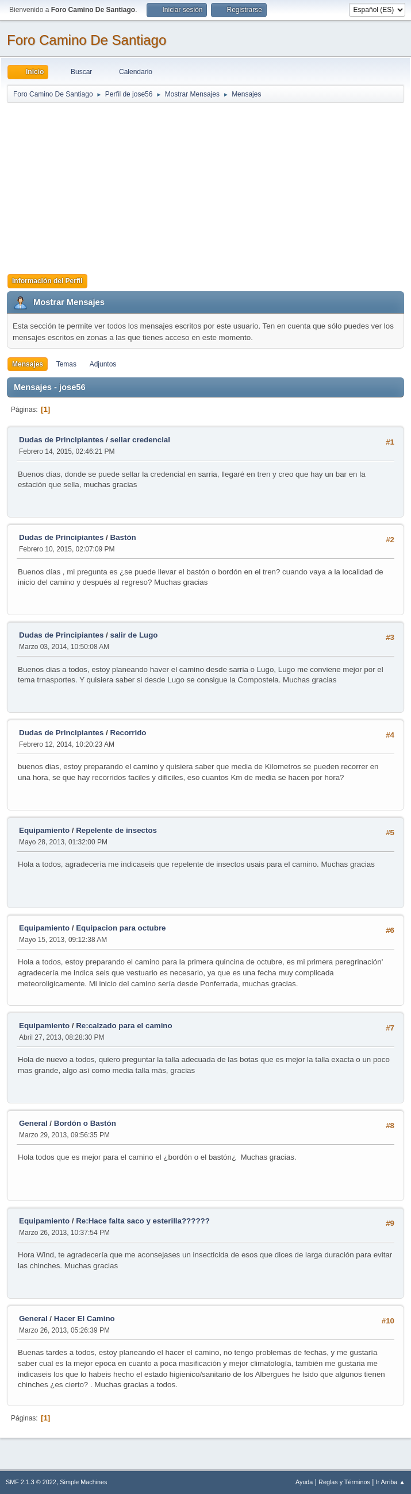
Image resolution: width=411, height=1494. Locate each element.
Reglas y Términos (344, 1481)
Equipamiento (44, 830)
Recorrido (128, 732)
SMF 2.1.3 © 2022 (31, 1481)
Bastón (123, 537)
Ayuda (304, 1481)
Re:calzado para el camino (124, 1025)
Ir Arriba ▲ (390, 1481)
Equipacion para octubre (121, 928)
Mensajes (27, 364)
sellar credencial (140, 439)
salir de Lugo (134, 635)
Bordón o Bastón (85, 1123)
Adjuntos (103, 364)
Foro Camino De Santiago (86, 40)
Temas (66, 364)
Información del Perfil (47, 281)
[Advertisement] (205, 184)
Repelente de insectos (116, 830)
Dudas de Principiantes (61, 439)
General (33, 1123)
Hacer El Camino (84, 1318)
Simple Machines (83, 1481)
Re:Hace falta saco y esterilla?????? (143, 1221)
